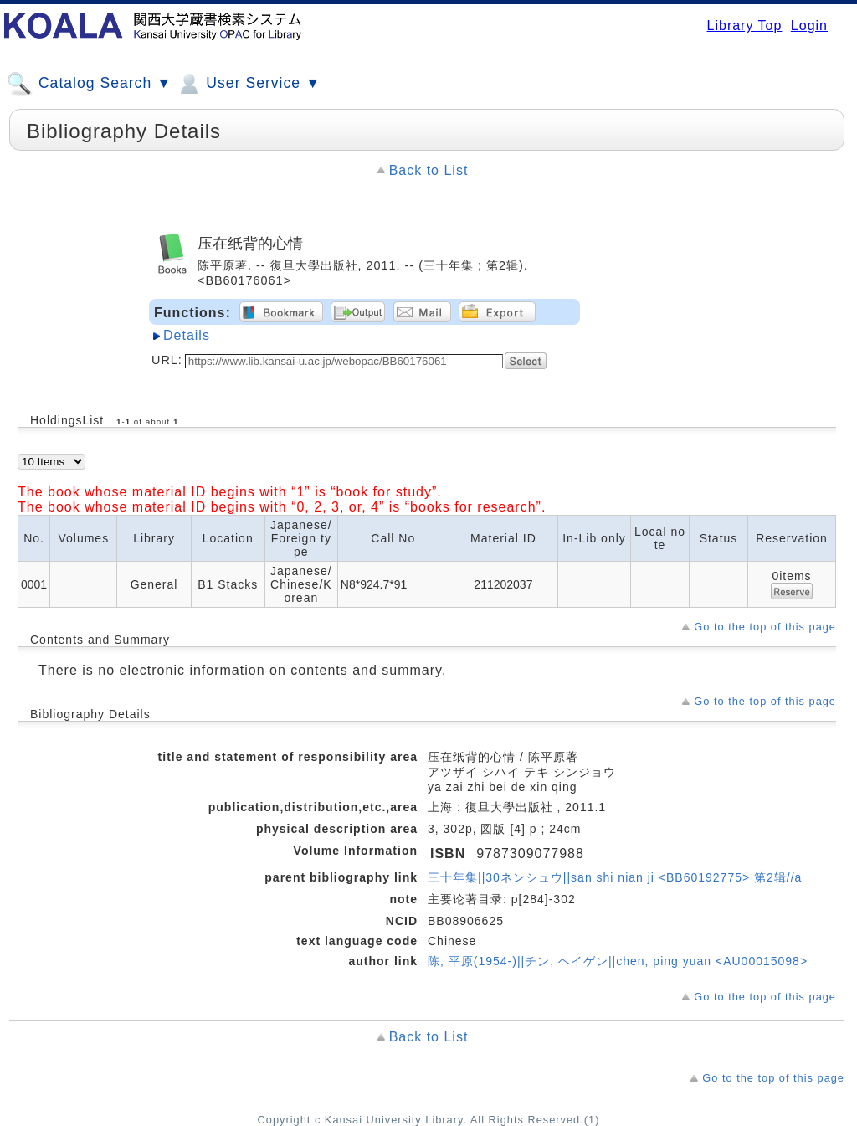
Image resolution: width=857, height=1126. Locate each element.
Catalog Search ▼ (89, 83)
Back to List (429, 170)
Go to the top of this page (765, 626)
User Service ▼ (248, 83)
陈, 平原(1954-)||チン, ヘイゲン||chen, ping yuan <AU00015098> (618, 961)
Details (186, 335)
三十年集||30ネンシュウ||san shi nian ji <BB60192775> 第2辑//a (615, 877)
